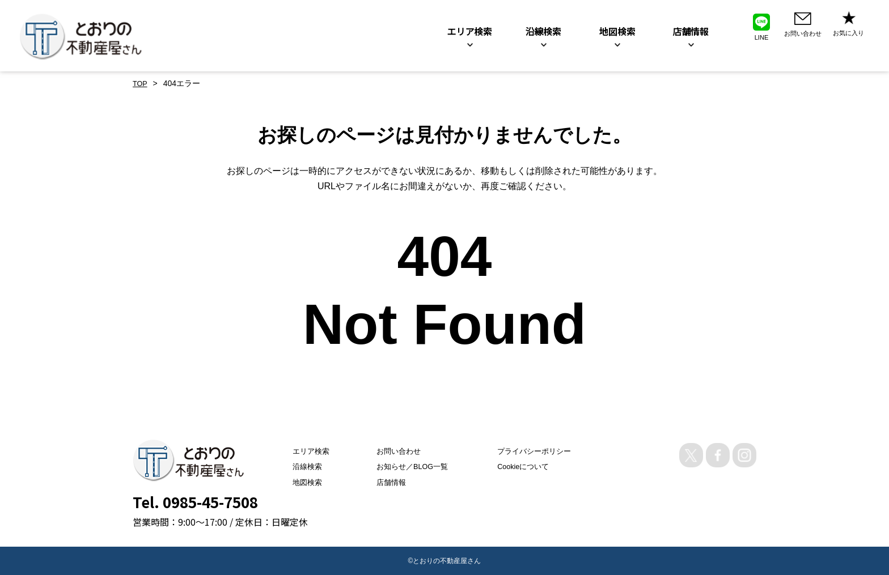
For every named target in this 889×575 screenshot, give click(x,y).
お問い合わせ (392, 450)
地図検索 (293, 482)
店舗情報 (384, 482)
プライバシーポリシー (538, 450)
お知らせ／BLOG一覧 (407, 466)
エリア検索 (297, 450)
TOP (141, 83)
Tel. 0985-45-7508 (195, 501)
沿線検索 (293, 466)
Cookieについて (527, 466)
